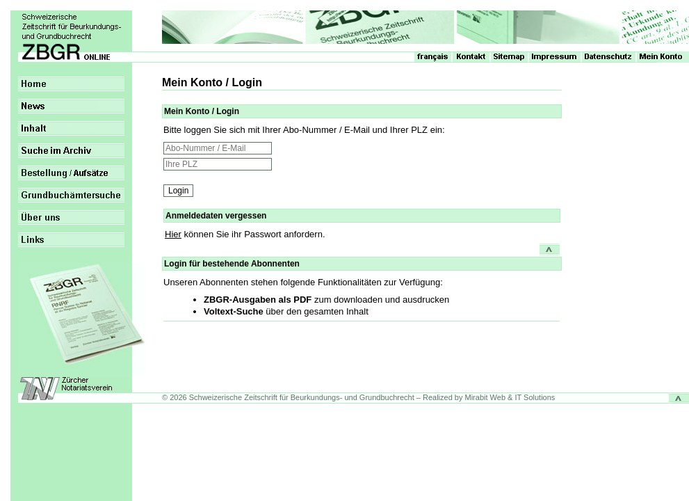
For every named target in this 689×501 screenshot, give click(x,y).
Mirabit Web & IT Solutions (510, 397)
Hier (173, 234)
